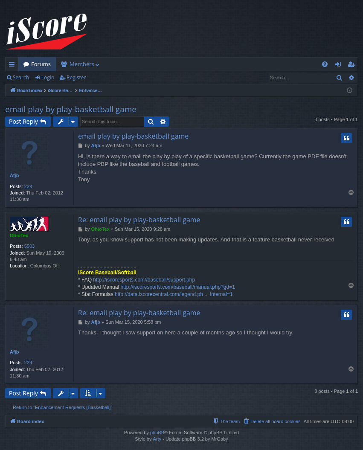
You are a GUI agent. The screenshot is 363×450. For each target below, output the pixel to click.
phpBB (157, 432)
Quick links (13, 65)
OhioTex (19, 235)
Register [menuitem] (353, 65)
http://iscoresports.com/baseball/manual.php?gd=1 (177, 287)
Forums (41, 64)
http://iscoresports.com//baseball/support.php (144, 280)
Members (82, 64)
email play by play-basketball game (70, 109)
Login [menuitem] (340, 65)
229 (28, 186)
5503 (29, 246)
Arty (157, 438)
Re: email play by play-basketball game (139, 219)
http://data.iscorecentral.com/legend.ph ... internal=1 (174, 294)
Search (21, 77)
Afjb (14, 175)
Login (47, 77)
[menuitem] (324, 64)
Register (76, 77)
